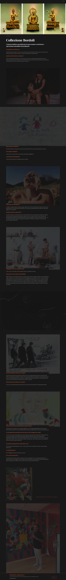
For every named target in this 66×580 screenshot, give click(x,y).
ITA (62, 1)
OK (54, 577)
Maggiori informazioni (13, 578)
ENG (64, 1)
